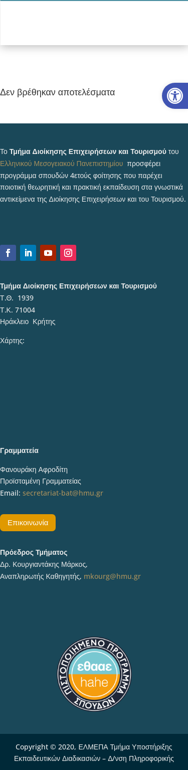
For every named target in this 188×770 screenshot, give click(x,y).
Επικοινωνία (28, 522)
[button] (175, 96)
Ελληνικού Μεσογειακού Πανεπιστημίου (61, 163)
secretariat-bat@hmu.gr (63, 493)
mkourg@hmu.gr (112, 576)
